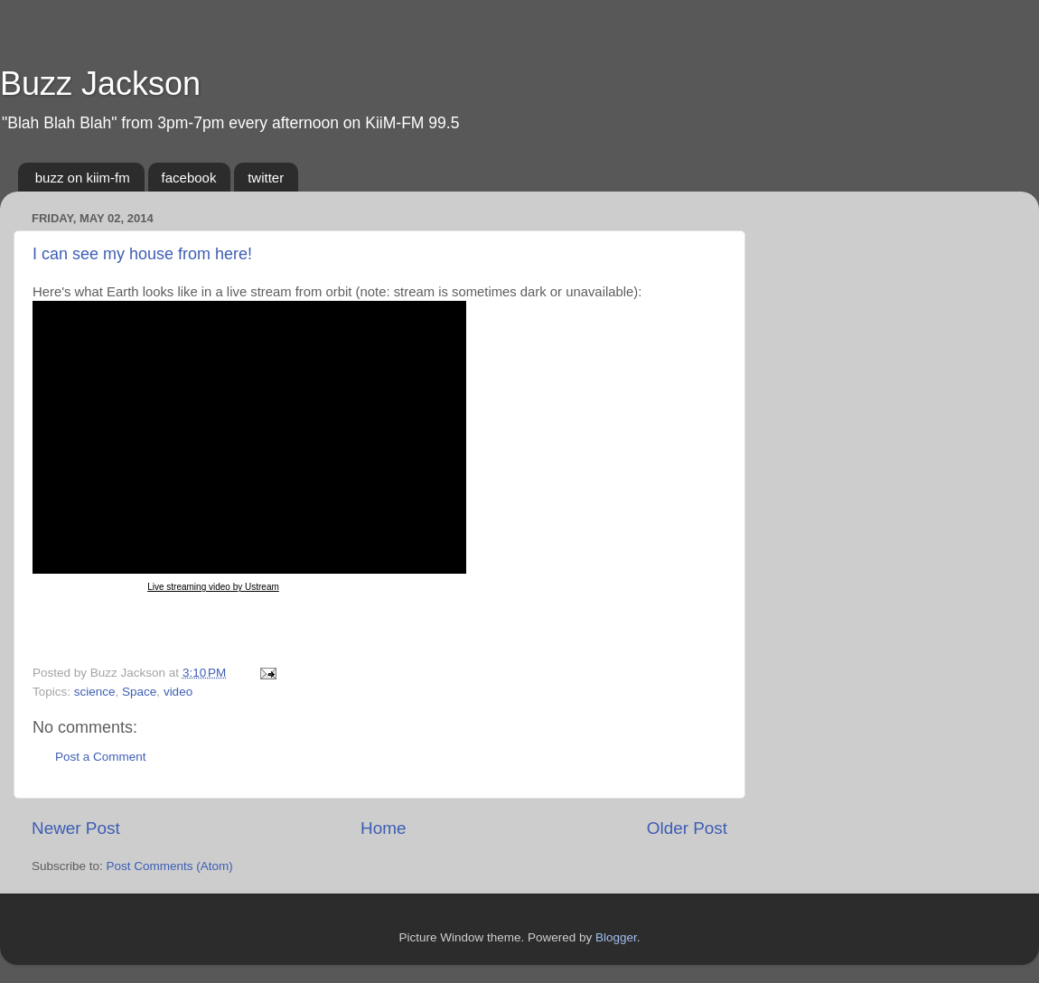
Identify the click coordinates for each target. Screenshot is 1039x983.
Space (139, 691)
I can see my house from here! (142, 254)
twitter (266, 177)
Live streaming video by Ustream (213, 587)
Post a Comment (100, 756)
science (95, 691)
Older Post (687, 828)
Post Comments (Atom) (170, 866)
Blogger (616, 937)
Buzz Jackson (100, 83)
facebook (189, 177)
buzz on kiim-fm (82, 177)
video (178, 691)
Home (383, 828)
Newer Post (76, 828)
